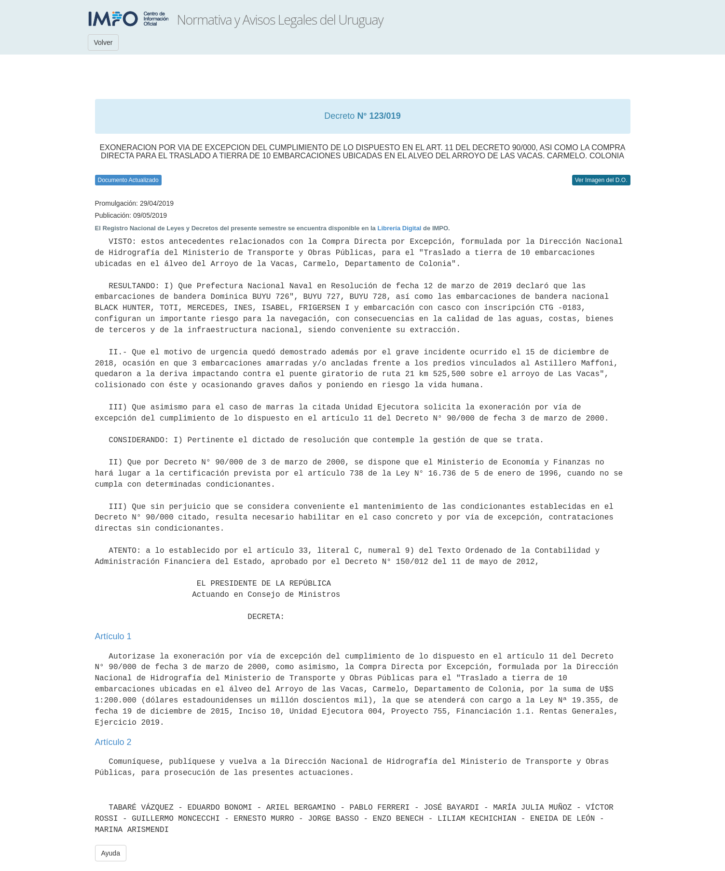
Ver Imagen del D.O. (601, 180)
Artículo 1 (113, 636)
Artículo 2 (113, 742)
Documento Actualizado (128, 180)
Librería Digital (399, 228)
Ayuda (110, 853)
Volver (103, 42)
